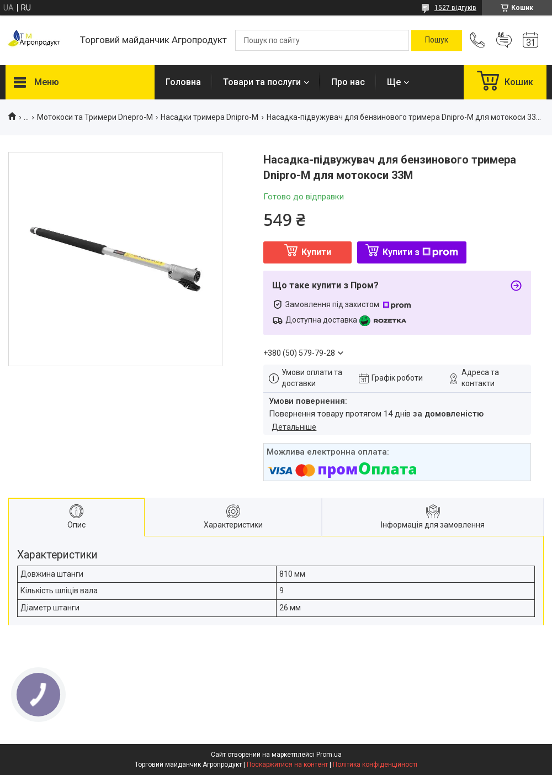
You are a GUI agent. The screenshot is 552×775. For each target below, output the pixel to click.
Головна (183, 82)
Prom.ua (329, 754)
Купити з (420, 252)
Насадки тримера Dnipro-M (209, 117)
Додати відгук (504, 40)
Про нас (348, 82)
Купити (316, 252)
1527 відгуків (455, 8)
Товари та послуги (262, 82)
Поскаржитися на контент (287, 764)
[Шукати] (436, 40)
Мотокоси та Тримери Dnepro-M (95, 117)
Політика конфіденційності (375, 764)
